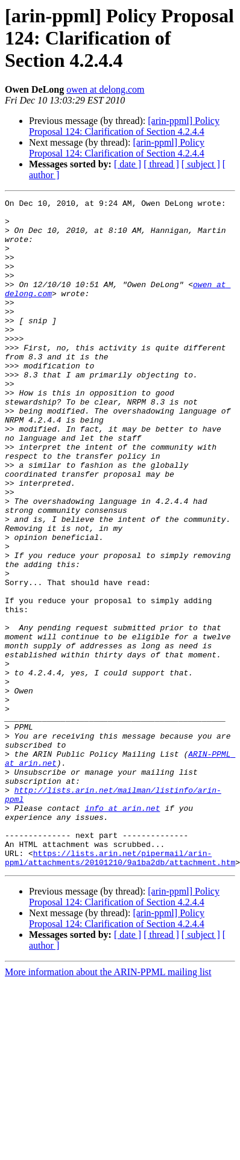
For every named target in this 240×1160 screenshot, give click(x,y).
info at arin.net (122, 930)
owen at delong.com (105, 89)
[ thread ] (161, 164)
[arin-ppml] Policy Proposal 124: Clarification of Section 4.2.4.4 (124, 126)
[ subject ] (201, 164)
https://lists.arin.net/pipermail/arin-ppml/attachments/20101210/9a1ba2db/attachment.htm (120, 990)
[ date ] (127, 164)
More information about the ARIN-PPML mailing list (108, 1105)
